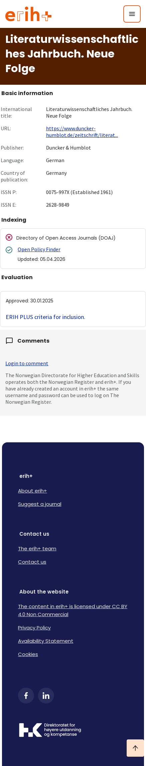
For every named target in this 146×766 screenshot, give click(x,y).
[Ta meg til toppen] (135, 748)
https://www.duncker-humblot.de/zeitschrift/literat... (82, 131)
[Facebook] (26, 696)
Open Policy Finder (39, 249)
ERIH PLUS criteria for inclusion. (45, 317)
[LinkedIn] (46, 696)
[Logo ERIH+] (28, 14)
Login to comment (26, 363)
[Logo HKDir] (73, 730)
